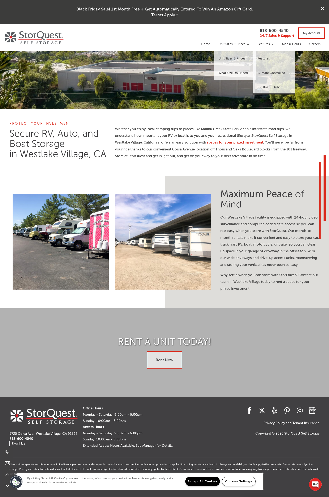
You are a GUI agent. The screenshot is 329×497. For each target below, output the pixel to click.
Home (205, 44)
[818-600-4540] (7, 452)
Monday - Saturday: (98, 414)
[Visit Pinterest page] (287, 410)
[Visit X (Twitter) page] (262, 410)
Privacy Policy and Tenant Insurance (292, 423)
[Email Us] (7, 463)
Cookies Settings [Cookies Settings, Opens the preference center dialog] (238, 481)
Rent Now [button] (164, 360)
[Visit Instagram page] (299, 410)
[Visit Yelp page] (274, 410)
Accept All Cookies (203, 481)
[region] (140, 481)
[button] (323, 8)
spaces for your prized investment (235, 142)
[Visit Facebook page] (249, 410)
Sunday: (89, 421)
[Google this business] (312, 410)
